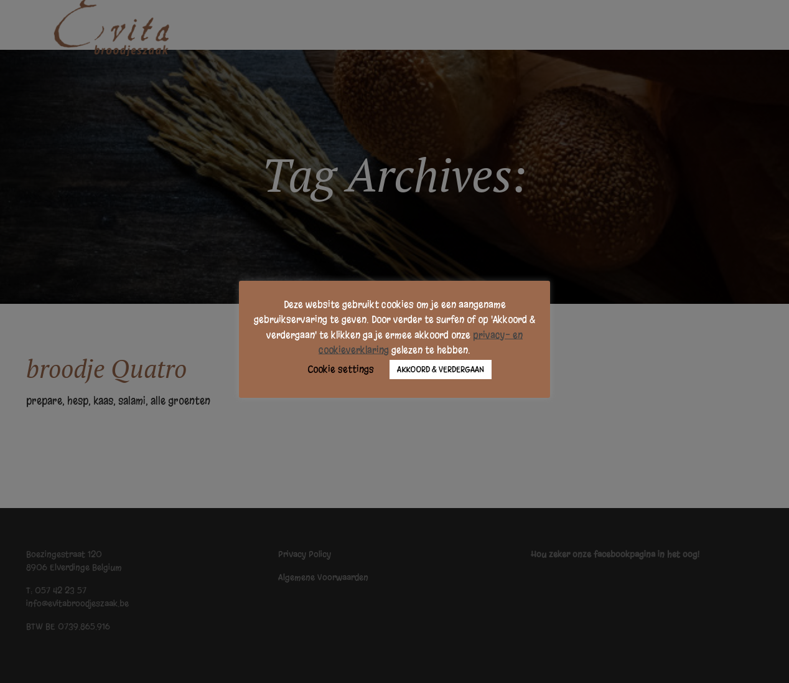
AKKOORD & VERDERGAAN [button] (440, 369)
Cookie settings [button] (340, 369)
